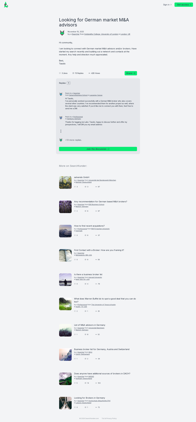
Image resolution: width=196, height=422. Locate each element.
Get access (184, 4)
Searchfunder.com (92, 418)
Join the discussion (98, 149)
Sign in (167, 4)
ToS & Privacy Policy (109, 418)
